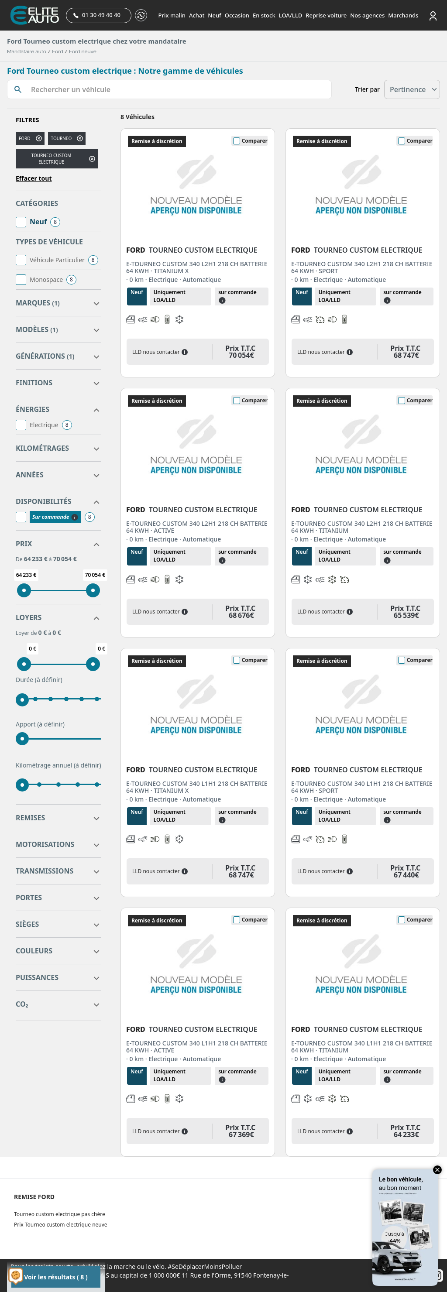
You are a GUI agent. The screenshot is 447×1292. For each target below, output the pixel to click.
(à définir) (48, 679)
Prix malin (172, 15)
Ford (57, 51)
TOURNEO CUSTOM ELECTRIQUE (51, 158)
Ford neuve (82, 51)
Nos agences (367, 15)
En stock (264, 15)
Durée (39, 679)
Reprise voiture (326, 15)
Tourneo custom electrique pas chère (59, 1214)
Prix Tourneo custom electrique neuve (60, 1224)
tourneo (61, 138)
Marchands (403, 15)
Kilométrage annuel (58, 765)
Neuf (214, 15)
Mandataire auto (26, 51)
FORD (25, 138)
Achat (196, 15)
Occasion (237, 15)
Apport (40, 724)
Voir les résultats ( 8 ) (55, 1277)
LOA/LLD (291, 15)
